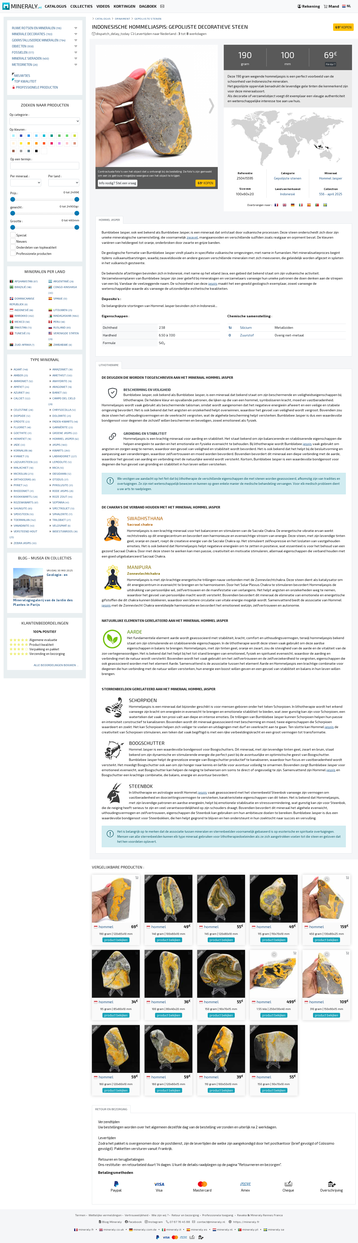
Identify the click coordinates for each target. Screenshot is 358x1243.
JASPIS (59, 444)
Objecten (23, 46)
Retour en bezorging (185, 1214)
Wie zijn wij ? (159, 1214)
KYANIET (21, 456)
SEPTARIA (60, 502)
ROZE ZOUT (62, 496)
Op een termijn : (21, 159)
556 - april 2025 (330, 194)
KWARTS (61, 450)
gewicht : (16, 207)
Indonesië (287, 194)
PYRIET (21, 485)
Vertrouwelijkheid (136, 1214)
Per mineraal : (19, 176)
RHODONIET (24, 490)
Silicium (246, 327)
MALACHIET (23, 467)
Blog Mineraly (110, 1221)
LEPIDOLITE (62, 461)
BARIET (59, 392)
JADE (19, 444)
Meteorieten (25, 64)
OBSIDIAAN (61, 473)
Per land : (55, 176)
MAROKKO (24, 315)
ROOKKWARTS (26, 496)
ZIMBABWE (62, 344)
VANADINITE (24, 525)
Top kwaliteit (24, 81)
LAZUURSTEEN (26, 461)
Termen (80, 1214)
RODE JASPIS (62, 490)
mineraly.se (273, 1229)
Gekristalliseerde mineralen (39, 40)
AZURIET (21, 392)
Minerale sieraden (30, 58)
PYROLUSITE (62, 485)
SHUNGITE (23, 508)
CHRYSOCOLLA (64, 409)
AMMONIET (23, 381)
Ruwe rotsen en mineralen (37, 28)
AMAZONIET (62, 369)
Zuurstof (247, 335)
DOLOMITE (61, 415)
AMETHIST (62, 375)
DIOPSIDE (22, 415)
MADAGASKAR (66, 315)
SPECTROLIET (63, 508)
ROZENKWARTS (26, 502)
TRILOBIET (61, 519)
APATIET (21, 386)
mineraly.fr (84, 1229)
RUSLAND (62, 327)
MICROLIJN (23, 473)
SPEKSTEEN (24, 514)
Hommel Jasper (331, 178)
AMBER (21, 375)
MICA (58, 467)
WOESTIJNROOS (65, 531)
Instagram (154, 1221)
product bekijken (116, 940)
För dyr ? (330, 64)
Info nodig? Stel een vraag (117, 183)
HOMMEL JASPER (65, 438)
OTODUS (60, 479)
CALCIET (22, 398)
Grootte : (16, 221)
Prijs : (14, 193)
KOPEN (343, 27)
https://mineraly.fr (246, 1221)
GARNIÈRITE (62, 427)
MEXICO (22, 321)
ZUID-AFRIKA (24, 344)
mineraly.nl (223, 1229)
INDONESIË (24, 310)
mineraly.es (197, 1229)
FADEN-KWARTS (65, 421)
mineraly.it (172, 1229)
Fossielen (23, 52)
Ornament (122, 18)
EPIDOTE (22, 421)
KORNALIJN (23, 450)
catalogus (103, 18)
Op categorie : (19, 115)
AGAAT (21, 369)
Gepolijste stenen (148, 18)
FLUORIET (22, 427)
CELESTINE (23, 409)
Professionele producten (35, 87)
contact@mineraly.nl (211, 1221)
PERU (59, 321)
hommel (103, 926)
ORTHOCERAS (24, 479)
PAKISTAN (23, 327)
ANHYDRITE (62, 381)
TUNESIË (22, 333)
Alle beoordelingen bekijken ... (56, 665)
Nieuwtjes (21, 75)
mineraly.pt (248, 1229)
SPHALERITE (62, 514)
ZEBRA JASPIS (25, 543)
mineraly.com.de (143, 1229)
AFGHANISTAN (26, 281)
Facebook (133, 1221)
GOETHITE (22, 433)
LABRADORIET (64, 456)
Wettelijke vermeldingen (105, 1214)
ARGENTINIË (63, 281)
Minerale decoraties (32, 34)
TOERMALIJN (25, 519)
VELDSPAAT (61, 525)
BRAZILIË (23, 287)
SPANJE (60, 298)
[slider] (12, 199)
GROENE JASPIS (64, 433)
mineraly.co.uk (111, 1229)
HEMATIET (22, 438)
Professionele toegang (218, 1214)
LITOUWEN (62, 310)
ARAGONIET (62, 386)
